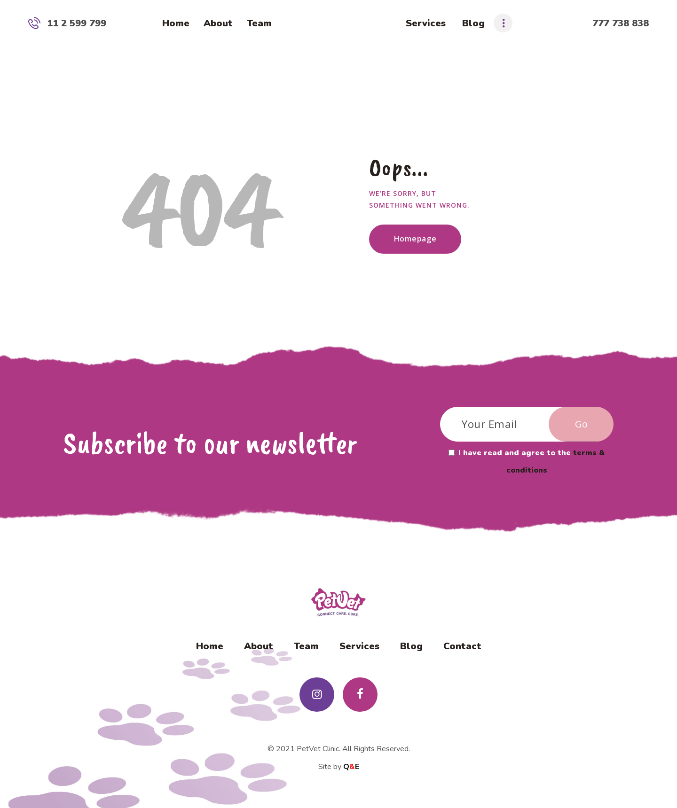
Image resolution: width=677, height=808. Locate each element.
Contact (462, 646)
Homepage (415, 238)
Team (306, 646)
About (258, 646)
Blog (411, 646)
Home (209, 646)
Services (359, 646)
